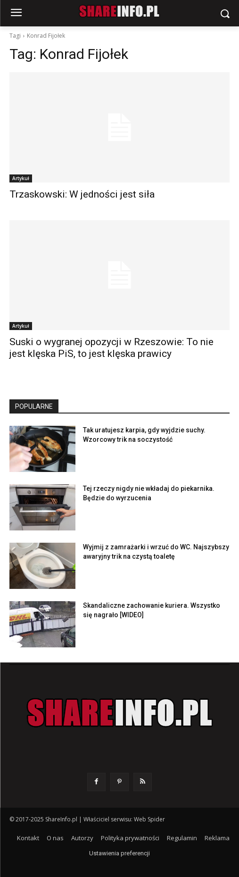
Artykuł (20, 178)
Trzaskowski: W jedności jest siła (82, 194)
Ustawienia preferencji (119, 853)
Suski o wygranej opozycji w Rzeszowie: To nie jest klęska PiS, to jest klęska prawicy (111, 347)
